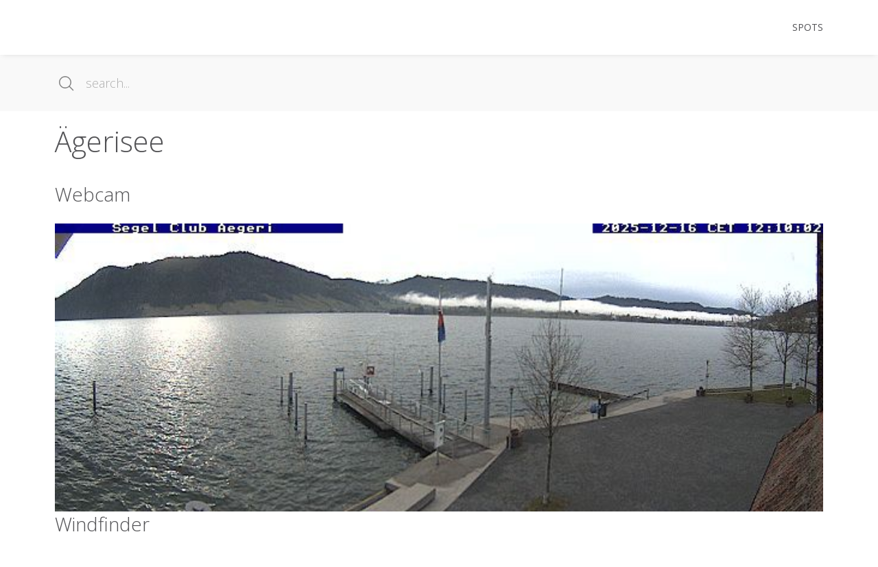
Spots (807, 27)
